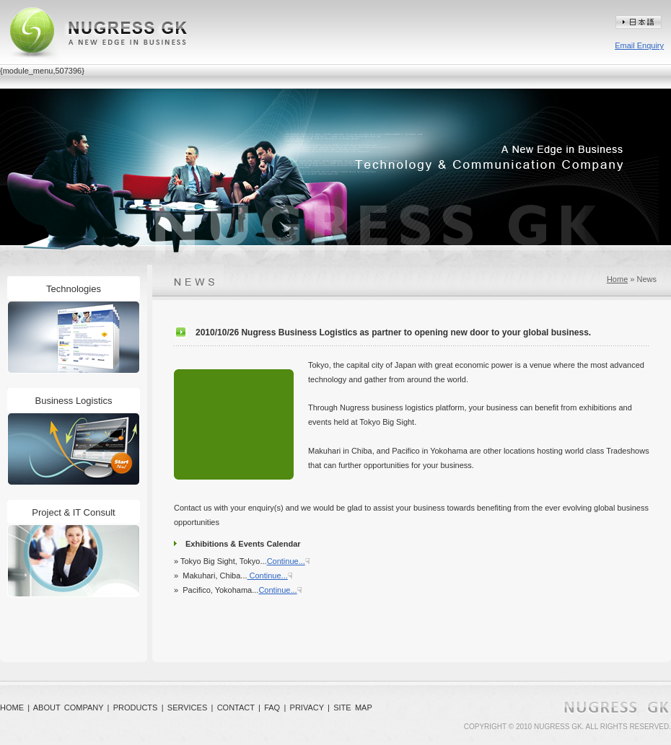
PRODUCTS (135, 707)
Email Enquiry (639, 45)
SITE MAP (352, 707)
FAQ (272, 707)
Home (617, 279)
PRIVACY (307, 707)
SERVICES (187, 707)
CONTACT (236, 707)
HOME (12, 707)
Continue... (286, 561)
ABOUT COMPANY (68, 707)
